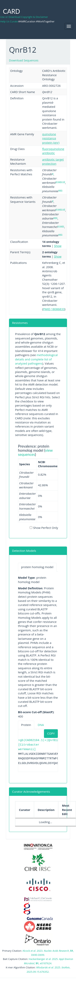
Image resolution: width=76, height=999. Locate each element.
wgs (60, 190)
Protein (26, 725)
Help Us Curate (9, 21)
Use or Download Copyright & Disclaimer (24, 17)
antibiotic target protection (53, 161)
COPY (51, 733)
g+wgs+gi (60, 181)
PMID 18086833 (53, 309)
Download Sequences (23, 60)
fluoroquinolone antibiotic (53, 151)
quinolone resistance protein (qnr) (50, 138)
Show (57, 246)
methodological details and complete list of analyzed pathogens (36, 359)
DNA (41, 725)
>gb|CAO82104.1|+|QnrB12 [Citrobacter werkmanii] (38, 745)
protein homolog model (37, 567)
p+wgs (61, 226)
